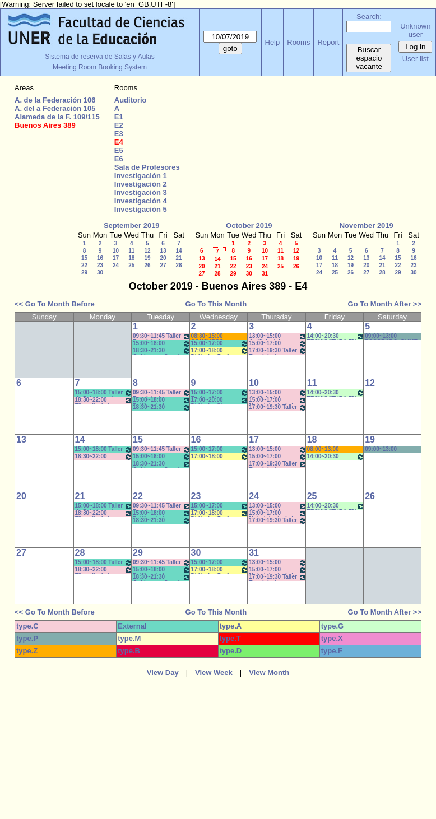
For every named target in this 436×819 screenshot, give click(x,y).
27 (163, 265)
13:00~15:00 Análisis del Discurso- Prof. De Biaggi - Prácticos (278, 336)
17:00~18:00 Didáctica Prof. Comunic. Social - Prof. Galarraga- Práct (220, 351)
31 (265, 274)
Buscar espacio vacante (369, 58)
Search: (369, 16)
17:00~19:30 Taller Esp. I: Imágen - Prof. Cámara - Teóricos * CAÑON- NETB (278, 351)
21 (178, 258)
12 (147, 251)
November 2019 (366, 225)
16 (100, 258)
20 (163, 258)
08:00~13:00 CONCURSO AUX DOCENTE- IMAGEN (333, 449)
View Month (269, 672)
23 (100, 265)
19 (147, 258)
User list (415, 58)
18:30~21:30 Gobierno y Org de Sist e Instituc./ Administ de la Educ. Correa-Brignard (162, 351)
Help (272, 42)
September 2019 (132, 225)
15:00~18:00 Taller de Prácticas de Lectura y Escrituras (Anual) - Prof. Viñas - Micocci (104, 393)
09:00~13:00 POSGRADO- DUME (391, 336)
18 (131, 258)
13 (163, 251)
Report (328, 42)
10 (116, 251)
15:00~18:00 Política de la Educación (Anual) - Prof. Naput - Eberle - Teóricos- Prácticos (162, 343)
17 (116, 258)
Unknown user (415, 30)
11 (131, 251)
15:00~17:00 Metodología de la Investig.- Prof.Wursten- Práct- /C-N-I (278, 343)
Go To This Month (216, 304)
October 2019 (249, 225)
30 (100, 272)
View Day (163, 672)
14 (178, 251)
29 (84, 272)
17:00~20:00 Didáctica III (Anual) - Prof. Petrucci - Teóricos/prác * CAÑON (220, 400)
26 (147, 265)
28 (178, 265)
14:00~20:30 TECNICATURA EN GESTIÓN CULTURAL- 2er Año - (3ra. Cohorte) (336, 336)
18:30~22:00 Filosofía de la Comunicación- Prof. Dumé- (104, 400)
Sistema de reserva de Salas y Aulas (99, 57)
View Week (214, 672)
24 (116, 265)
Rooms (298, 42)
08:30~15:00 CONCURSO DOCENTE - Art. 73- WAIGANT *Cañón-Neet (217, 336)
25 (131, 265)
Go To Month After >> (384, 304)
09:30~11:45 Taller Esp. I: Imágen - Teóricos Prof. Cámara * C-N (162, 336)
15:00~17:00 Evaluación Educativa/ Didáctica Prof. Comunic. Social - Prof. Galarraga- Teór (220, 343)
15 (84, 258)
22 (84, 265)
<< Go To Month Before (55, 304)
